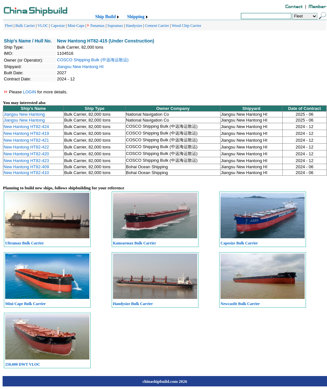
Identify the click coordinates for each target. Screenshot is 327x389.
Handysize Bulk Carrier (133, 303)
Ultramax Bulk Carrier (24, 243)
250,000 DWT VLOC (22, 364)
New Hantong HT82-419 (26, 133)
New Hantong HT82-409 (26, 166)
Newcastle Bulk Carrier (240, 303)
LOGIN (29, 91)
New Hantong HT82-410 (26, 172)
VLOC (43, 25)
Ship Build (105, 16)
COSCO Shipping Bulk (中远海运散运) (93, 59)
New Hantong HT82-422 (26, 147)
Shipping (135, 16)
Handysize (134, 25)
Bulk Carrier (25, 25)
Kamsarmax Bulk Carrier (134, 243)
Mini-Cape (76, 25)
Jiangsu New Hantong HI (80, 66)
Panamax (97, 25)
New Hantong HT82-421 (26, 140)
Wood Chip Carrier (186, 25)
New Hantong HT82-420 (26, 153)
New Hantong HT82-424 (26, 126)
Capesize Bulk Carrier (239, 243)
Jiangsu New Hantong (24, 114)
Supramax (115, 25)
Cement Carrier (157, 25)
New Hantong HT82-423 (26, 160)
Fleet (9, 25)
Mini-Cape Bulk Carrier (25, 303)
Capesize (58, 25)
